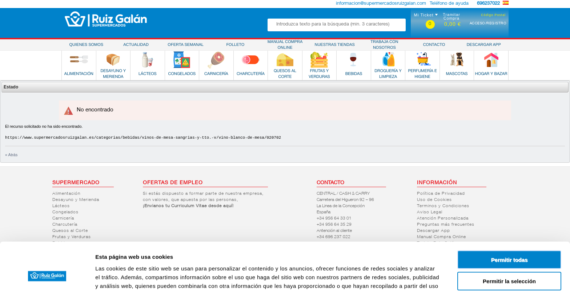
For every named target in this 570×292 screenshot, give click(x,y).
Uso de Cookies (434, 200)
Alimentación (66, 194)
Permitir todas (509, 219)
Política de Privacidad (441, 194)
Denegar (509, 262)
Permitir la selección (509, 241)
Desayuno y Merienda (75, 200)
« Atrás (11, 155)
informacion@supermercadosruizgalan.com (381, 3)
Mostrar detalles (393, 278)
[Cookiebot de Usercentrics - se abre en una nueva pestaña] (47, 277)
